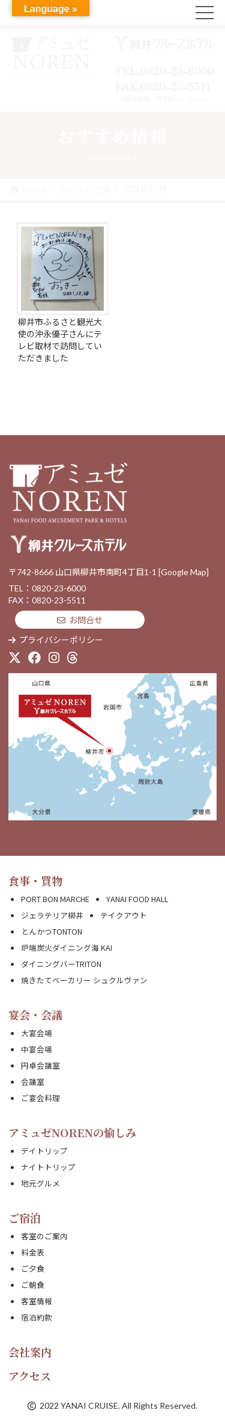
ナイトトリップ (48, 1167)
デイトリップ (44, 1150)
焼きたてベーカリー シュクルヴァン (84, 980)
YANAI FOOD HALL (137, 899)
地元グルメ (40, 1183)
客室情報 (36, 1301)
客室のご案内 (44, 1236)
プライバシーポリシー (55, 640)
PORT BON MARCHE (55, 899)
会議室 (32, 1081)
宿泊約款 (36, 1317)
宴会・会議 (35, 1014)
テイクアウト (123, 915)
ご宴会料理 (40, 1097)
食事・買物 (35, 880)
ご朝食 (32, 1284)
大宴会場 (36, 1033)
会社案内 (30, 1351)
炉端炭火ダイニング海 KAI (66, 947)
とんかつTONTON (51, 931)
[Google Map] (183, 572)
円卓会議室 (40, 1065)
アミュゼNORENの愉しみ (72, 1132)
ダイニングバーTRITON (61, 963)
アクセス (29, 1376)
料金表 (32, 1252)
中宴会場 (36, 1049)
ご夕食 (32, 1268)
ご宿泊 (24, 1217)
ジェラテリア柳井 (52, 915)
